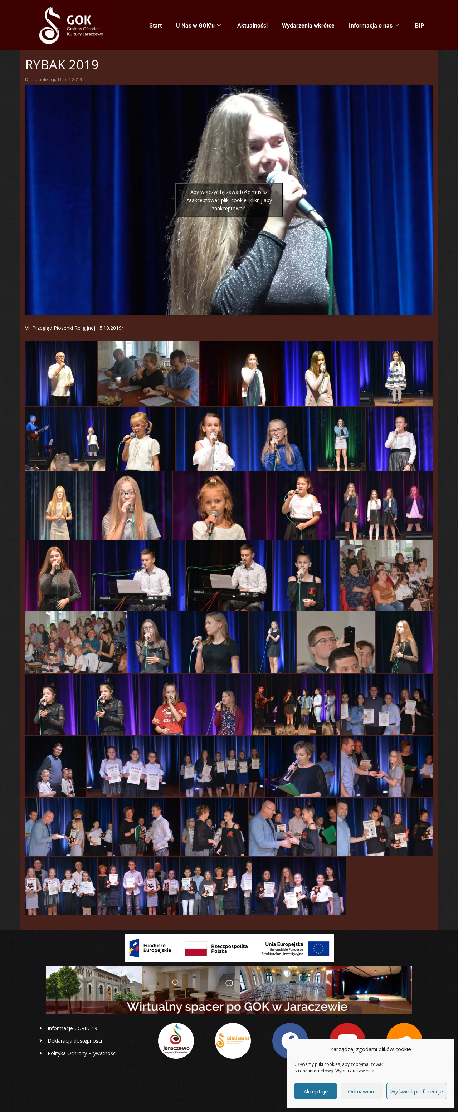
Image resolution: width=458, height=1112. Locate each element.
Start (155, 25)
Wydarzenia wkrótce (308, 25)
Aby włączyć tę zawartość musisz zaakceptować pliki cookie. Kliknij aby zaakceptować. (229, 200)
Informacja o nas (374, 25)
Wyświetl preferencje (416, 1091)
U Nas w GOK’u (198, 25)
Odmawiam (362, 1091)
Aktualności (252, 25)
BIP (419, 25)
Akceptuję (316, 1091)
